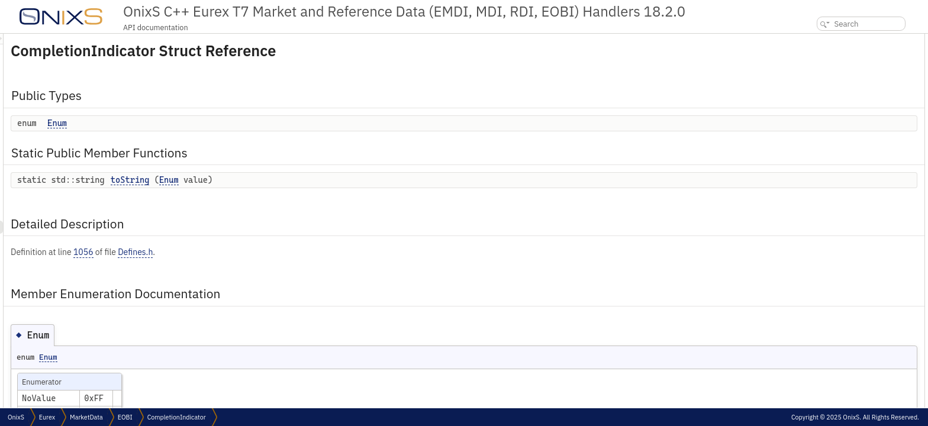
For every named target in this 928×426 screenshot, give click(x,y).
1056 (231, 252)
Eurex (47, 417)
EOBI (125, 417)
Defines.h (283, 252)
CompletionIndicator (176, 417)
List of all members (826, 157)
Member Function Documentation (849, 131)
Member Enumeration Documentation (858, 105)
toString (278, 180)
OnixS (16, 417)
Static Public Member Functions (849, 66)
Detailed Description (830, 92)
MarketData (86, 417)
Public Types (817, 40)
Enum (205, 123)
